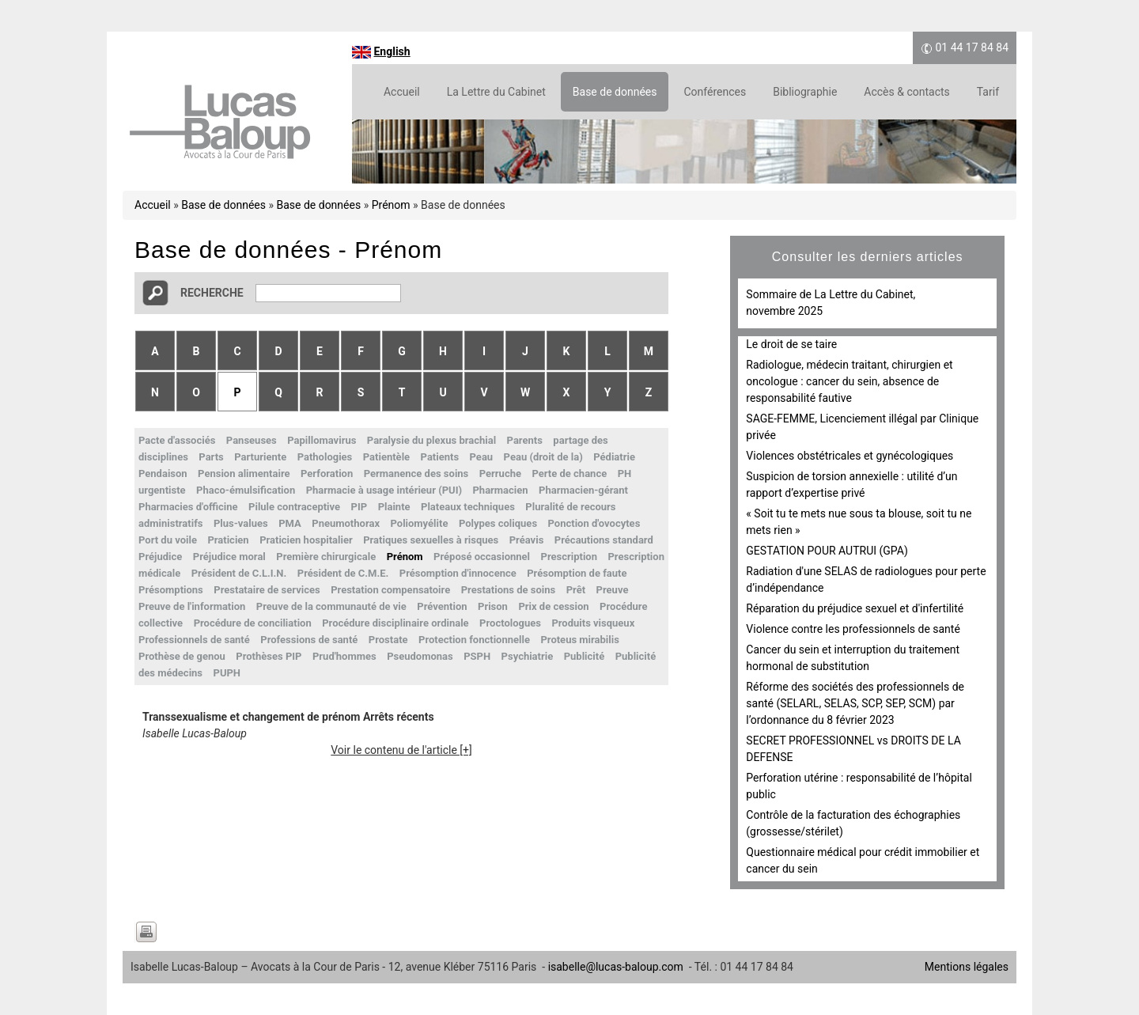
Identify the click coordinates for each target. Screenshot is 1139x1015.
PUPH (227, 673)
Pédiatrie (614, 457)
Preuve (612, 590)
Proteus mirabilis (579, 640)
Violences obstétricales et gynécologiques (849, 455)
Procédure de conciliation (253, 623)
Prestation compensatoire (390, 590)
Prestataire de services (267, 590)
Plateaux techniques (468, 507)
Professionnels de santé (194, 640)
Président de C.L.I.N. (239, 573)
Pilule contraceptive (294, 507)
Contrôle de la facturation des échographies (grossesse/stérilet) (853, 823)
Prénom (391, 205)
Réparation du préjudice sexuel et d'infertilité (854, 608)
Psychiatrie (527, 656)
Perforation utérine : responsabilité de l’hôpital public (859, 786)
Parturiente (260, 457)
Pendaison (162, 473)
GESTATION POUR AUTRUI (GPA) (826, 550)
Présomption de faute (576, 573)
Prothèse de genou (181, 656)
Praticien (227, 540)
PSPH (477, 656)
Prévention (442, 606)
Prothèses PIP (268, 656)
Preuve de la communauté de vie (331, 606)
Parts (211, 457)
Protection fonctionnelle (474, 640)
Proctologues (510, 623)
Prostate (388, 640)
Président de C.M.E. (343, 573)
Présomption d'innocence (458, 573)
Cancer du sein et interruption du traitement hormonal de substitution (852, 657)
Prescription (569, 556)
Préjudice (160, 556)
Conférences (714, 91)
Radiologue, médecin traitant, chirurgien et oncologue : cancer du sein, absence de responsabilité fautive (849, 381)
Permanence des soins (416, 473)
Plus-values (241, 523)
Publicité (584, 656)
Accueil (402, 91)
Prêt (575, 590)
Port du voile (167, 540)
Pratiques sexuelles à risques (430, 540)
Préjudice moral (229, 556)
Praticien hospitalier (306, 540)
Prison (493, 606)
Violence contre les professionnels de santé (853, 629)
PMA (289, 523)
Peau (482, 457)
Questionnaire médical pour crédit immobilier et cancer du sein (862, 860)
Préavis (526, 540)
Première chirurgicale (326, 556)
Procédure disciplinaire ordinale (395, 623)
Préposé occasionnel (481, 556)
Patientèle (386, 457)
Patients (440, 457)
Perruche (500, 473)
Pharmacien (500, 490)
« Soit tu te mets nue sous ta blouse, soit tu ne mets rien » (858, 521)
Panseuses (251, 440)
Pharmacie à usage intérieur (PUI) (384, 490)
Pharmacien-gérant (583, 490)
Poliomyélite (419, 523)
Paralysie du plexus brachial (431, 440)
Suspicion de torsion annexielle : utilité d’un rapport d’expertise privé (851, 484)
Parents (525, 440)
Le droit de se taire (791, 344)
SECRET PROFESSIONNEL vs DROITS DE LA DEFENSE (853, 748)
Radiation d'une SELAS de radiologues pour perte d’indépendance (866, 579)
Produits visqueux (592, 623)
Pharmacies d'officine (188, 507)
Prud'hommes (344, 656)
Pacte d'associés (176, 440)
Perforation (327, 473)
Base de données (615, 91)
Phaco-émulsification (245, 490)
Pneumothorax (346, 523)
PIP (359, 507)
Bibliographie (805, 91)
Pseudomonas (420, 656)
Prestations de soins (508, 590)
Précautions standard (603, 540)
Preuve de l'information (191, 606)
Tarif (988, 91)
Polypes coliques (498, 523)
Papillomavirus (321, 440)
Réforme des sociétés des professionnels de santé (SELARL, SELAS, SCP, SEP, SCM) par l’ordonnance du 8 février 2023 (855, 703)
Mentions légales (966, 966)
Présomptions (170, 590)
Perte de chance (569, 473)
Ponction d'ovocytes (594, 523)
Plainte (394, 507)
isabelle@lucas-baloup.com (615, 966)
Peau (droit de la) (543, 457)
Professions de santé (309, 640)
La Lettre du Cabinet (496, 91)
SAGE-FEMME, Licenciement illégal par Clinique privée (862, 426)
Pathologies (325, 457)
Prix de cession (553, 606)
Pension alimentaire (243, 473)
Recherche (212, 292)
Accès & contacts (906, 91)
